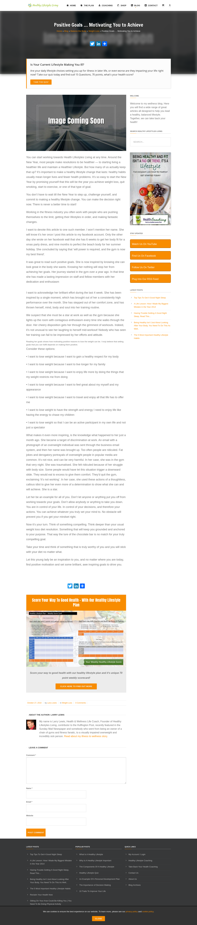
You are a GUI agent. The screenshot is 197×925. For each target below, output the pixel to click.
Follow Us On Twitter (143, 267)
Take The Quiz (40, 82)
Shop (121, 5)
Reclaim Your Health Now (41, 895)
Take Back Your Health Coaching (143, 867)
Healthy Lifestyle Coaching (140, 860)
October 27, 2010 (34, 703)
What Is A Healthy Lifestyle (91, 854)
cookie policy (147, 911)
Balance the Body (78, 31)
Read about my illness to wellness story (85, 736)
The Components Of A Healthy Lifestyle (96, 867)
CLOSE (98, 918)
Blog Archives (135, 885)
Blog (135, 5)
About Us (133, 879)
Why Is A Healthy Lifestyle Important (95, 860)
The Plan (87, 5)
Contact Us (133, 873)
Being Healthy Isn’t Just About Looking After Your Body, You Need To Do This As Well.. (152, 325)
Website (29, 816)
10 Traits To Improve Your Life (92, 891)
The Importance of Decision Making (95, 885)
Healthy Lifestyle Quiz (89, 873)
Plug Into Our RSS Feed (145, 279)
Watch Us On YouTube (144, 244)
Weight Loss (93, 31)
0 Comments (80, 703)
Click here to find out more (76, 686)
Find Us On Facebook (144, 255)
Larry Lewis (52, 703)
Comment (31, 755)
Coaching (105, 5)
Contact (151, 5)
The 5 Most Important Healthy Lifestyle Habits (50, 888)
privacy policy (132, 911)
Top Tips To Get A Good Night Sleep (150, 298)
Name (29, 788)
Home (71, 5)
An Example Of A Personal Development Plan (99, 879)
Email (29, 802)
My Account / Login (137, 854)
